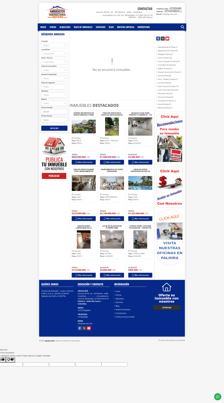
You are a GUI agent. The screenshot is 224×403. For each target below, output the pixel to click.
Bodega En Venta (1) (165, 54)
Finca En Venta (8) (164, 75)
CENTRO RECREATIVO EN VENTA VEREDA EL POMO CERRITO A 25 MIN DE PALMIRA (83, 114)
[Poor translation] (10, 359)
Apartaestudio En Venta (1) (168, 47)
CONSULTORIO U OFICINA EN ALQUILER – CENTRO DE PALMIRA (140, 227)
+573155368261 (172, 11)
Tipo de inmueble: (49, 66)
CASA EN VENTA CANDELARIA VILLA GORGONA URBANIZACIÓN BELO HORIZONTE (84, 227)
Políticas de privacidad (125, 316)
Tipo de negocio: (48, 82)
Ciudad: (44, 41)
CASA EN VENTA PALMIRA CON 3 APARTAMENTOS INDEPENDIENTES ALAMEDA (83, 170)
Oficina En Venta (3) (165, 93)
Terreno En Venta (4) (165, 97)
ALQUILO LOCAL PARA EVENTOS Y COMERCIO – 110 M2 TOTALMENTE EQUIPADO (140, 114)
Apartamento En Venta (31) (168, 50)
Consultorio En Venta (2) (167, 65)
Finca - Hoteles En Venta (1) (168, 79)
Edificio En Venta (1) (165, 68)
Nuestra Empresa (125, 27)
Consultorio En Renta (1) (167, 100)
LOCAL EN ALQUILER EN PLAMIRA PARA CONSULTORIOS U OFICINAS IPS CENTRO (112, 227)
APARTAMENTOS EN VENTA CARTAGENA (112, 170)
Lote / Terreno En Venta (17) (168, 86)
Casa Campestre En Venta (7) (169, 61)
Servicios (100, 27)
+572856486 (175, 8)
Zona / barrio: (47, 58)
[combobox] (54, 45)
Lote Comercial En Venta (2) (168, 90)
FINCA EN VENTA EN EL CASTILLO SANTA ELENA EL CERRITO (112, 114)
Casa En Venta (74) (165, 58)
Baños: (44, 99)
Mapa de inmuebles (83, 27)
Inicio (43, 27)
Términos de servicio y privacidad (171, 340)
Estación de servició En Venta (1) (170, 72)
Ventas (53, 27)
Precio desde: (47, 107)
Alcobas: (44, 91)
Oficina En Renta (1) (165, 108)
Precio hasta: (46, 116)
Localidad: (45, 49)
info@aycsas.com (85, 323)
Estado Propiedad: (49, 74)
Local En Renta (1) (164, 104)
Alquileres (65, 27)
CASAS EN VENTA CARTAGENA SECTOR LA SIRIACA (140, 170)
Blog (111, 27)
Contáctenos (144, 27)
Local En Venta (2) (164, 83)
